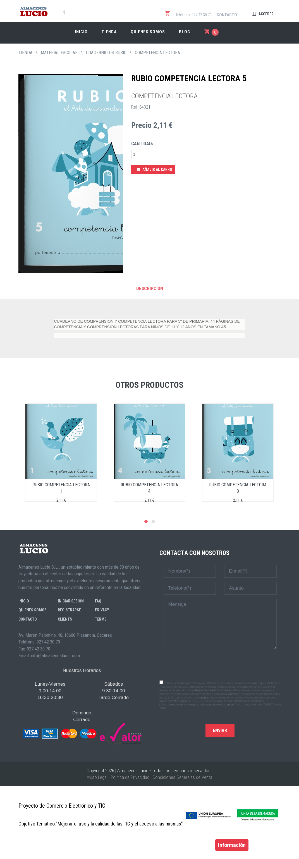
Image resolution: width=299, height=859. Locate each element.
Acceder (263, 14)
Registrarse (69, 610)
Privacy (102, 610)
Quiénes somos (32, 610)
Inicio (81, 31)
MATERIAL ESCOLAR (59, 52)
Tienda (109, 31)
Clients (65, 619)
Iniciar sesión (71, 601)
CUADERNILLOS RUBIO (106, 52)
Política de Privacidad (130, 777)
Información (232, 845)
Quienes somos (148, 31)
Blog (184, 31)
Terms (101, 619)
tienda (25, 52)
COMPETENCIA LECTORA (157, 52)
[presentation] (220, 664)
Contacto (227, 14)
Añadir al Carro (154, 169)
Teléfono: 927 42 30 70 (194, 14)
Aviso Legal (97, 777)
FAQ (98, 601)
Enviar (220, 730)
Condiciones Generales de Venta (182, 777)
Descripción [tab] (149, 288)
